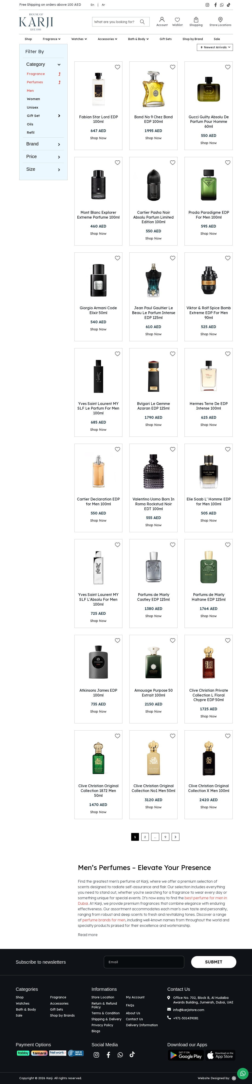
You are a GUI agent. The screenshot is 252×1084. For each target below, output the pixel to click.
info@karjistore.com (188, 1010)
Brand (32, 143)
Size (30, 169)
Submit (213, 962)
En (92, 4)
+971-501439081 (185, 1018)
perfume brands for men (103, 920)
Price (31, 156)
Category (35, 64)
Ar (103, 4)
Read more (88, 934)
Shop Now (98, 138)
